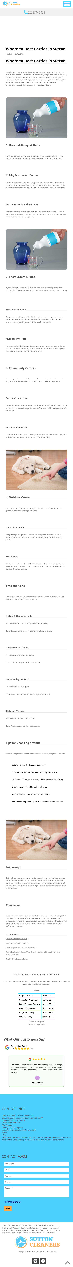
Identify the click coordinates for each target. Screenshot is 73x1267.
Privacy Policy (8, 1230)
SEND (8, 1208)
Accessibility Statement (22, 1225)
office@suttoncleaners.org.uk (20, 1132)
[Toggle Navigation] (67, 4)
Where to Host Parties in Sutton (17, 943)
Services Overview (51, 1228)
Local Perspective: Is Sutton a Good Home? (21, 948)
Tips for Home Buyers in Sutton (17, 959)
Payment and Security (11, 1232)
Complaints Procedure (43, 1225)
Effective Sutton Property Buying (17, 939)
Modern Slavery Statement (27, 1230)
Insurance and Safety (32, 1232)
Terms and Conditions (50, 1230)
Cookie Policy (49, 1232)
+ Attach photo (13, 1202)
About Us (6, 1225)
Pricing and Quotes (10, 1228)
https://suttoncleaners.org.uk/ (17, 1135)
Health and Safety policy (30, 1228)
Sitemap (4, 1144)
